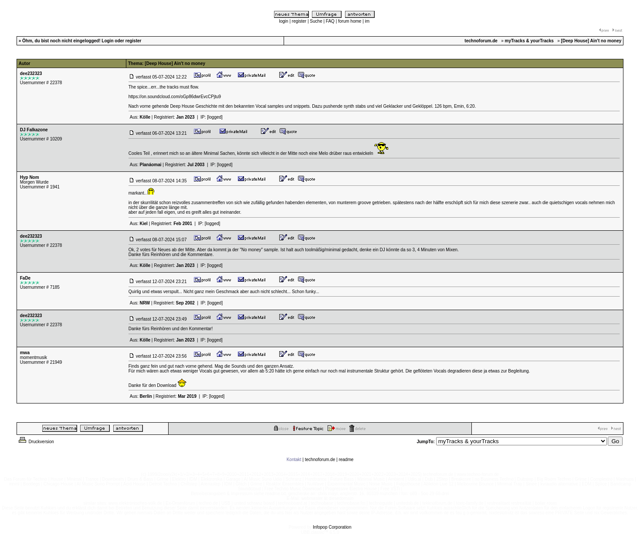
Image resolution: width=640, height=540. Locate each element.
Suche (316, 21)
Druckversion (35, 441)
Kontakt (294, 459)
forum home (349, 21)
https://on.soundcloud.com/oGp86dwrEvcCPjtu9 (175, 96)
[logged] (215, 117)
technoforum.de (320, 459)
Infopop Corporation (332, 527)
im (367, 21)
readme (346, 459)
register (299, 21)
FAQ (330, 21)
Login (107, 40)
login (283, 21)
